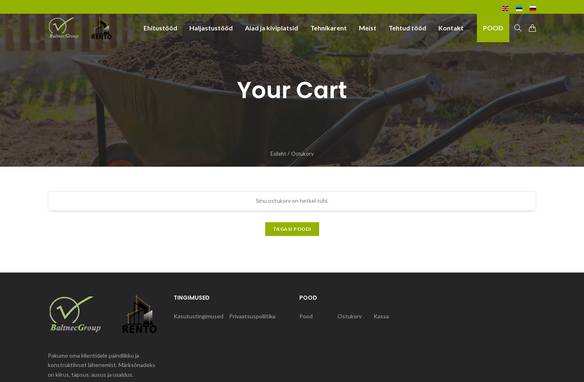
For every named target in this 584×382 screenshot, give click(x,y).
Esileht (278, 153)
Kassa (381, 316)
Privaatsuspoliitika (252, 316)
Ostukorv (349, 316)
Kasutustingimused (198, 316)
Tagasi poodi (292, 229)
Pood (306, 316)
